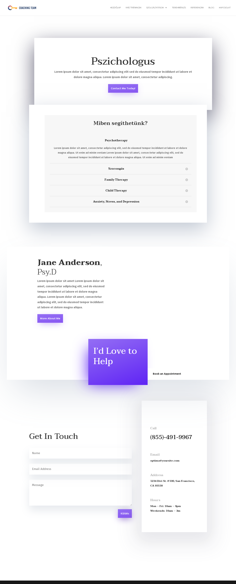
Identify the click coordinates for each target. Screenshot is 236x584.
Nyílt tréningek (133, 8)
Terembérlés (179, 8)
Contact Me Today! (123, 88)
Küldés (125, 513)
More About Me (50, 318)
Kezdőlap (115, 8)
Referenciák (197, 8)
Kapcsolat (224, 8)
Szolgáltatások (155, 8)
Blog (211, 8)
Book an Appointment (167, 374)
